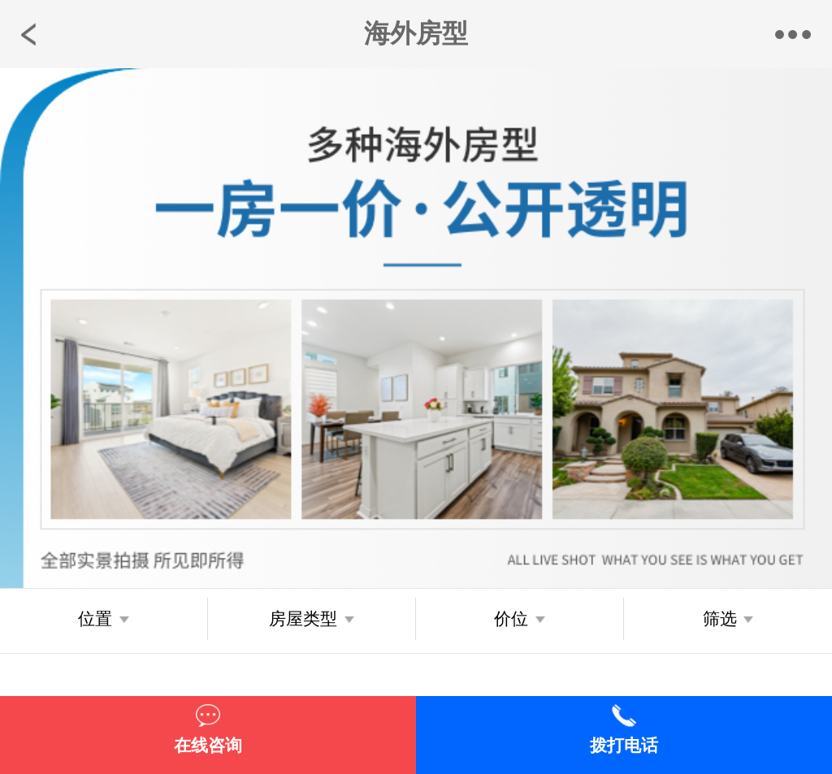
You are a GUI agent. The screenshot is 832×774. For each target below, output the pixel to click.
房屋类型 (303, 619)
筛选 (720, 619)
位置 (95, 619)
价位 (511, 619)
